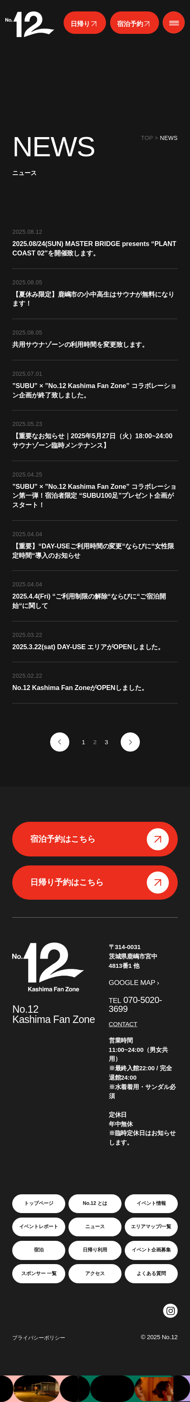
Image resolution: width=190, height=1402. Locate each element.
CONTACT (123, 1023)
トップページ (38, 1203)
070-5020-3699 (135, 1004)
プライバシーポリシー (38, 1338)
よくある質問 (151, 1273)
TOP (147, 138)
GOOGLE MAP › (134, 982)
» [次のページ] (130, 742)
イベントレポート (38, 1226)
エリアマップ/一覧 (151, 1226)
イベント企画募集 (151, 1250)
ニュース (95, 1226)
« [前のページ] (59, 742)
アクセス (95, 1273)
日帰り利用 (95, 1250)
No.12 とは (95, 1203)
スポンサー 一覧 (39, 1273)
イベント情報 (151, 1203)
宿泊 (39, 1250)
